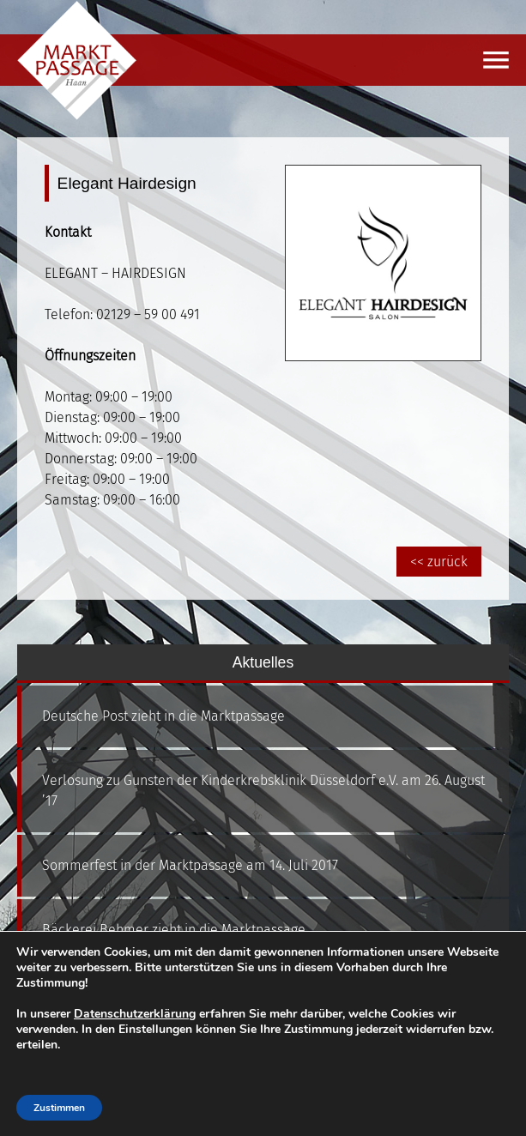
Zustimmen (59, 1108)
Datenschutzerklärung (135, 1014)
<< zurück (439, 561)
